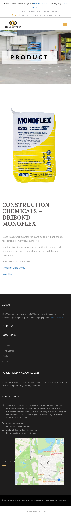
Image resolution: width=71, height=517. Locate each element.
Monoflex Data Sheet (13, 267)
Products (6, 356)
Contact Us (7, 361)
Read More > (57, 317)
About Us (6, 345)
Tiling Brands (8, 351)
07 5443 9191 (40, 3)
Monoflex (7, 274)
